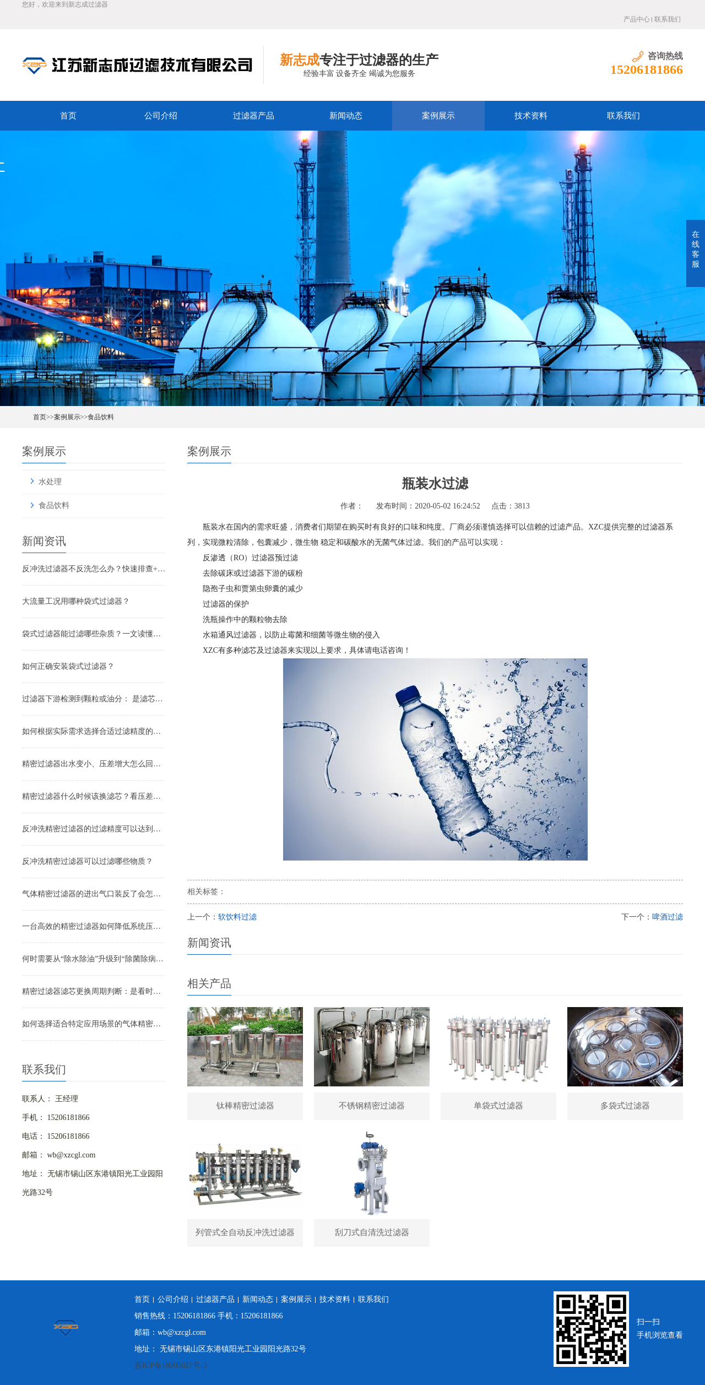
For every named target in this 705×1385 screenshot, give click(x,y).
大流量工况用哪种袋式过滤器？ (76, 601)
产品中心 (636, 19)
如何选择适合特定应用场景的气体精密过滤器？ (93, 1024)
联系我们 (667, 19)
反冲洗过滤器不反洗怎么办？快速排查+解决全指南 (93, 569)
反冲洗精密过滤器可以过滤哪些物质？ (87, 861)
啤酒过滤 (667, 917)
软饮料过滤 (237, 917)
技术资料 (530, 115)
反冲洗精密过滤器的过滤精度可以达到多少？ (93, 829)
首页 (68, 115)
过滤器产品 (253, 115)
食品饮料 (101, 417)
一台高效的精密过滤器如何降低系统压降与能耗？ (93, 926)
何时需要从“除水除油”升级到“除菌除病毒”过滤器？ (93, 959)
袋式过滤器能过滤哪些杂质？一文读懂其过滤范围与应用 (93, 634)
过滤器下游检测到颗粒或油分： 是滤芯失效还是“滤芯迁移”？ (93, 699)
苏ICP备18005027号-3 (170, 1365)
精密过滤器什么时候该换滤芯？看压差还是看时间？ (93, 796)
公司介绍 (160, 115)
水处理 (50, 482)
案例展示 (438, 115)
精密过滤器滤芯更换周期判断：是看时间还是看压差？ (93, 991)
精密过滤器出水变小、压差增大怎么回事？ (93, 764)
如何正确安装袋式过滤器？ (68, 666)
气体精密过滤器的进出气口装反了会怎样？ (93, 894)
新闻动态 (345, 115)
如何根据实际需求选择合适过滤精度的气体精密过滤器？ (93, 731)
